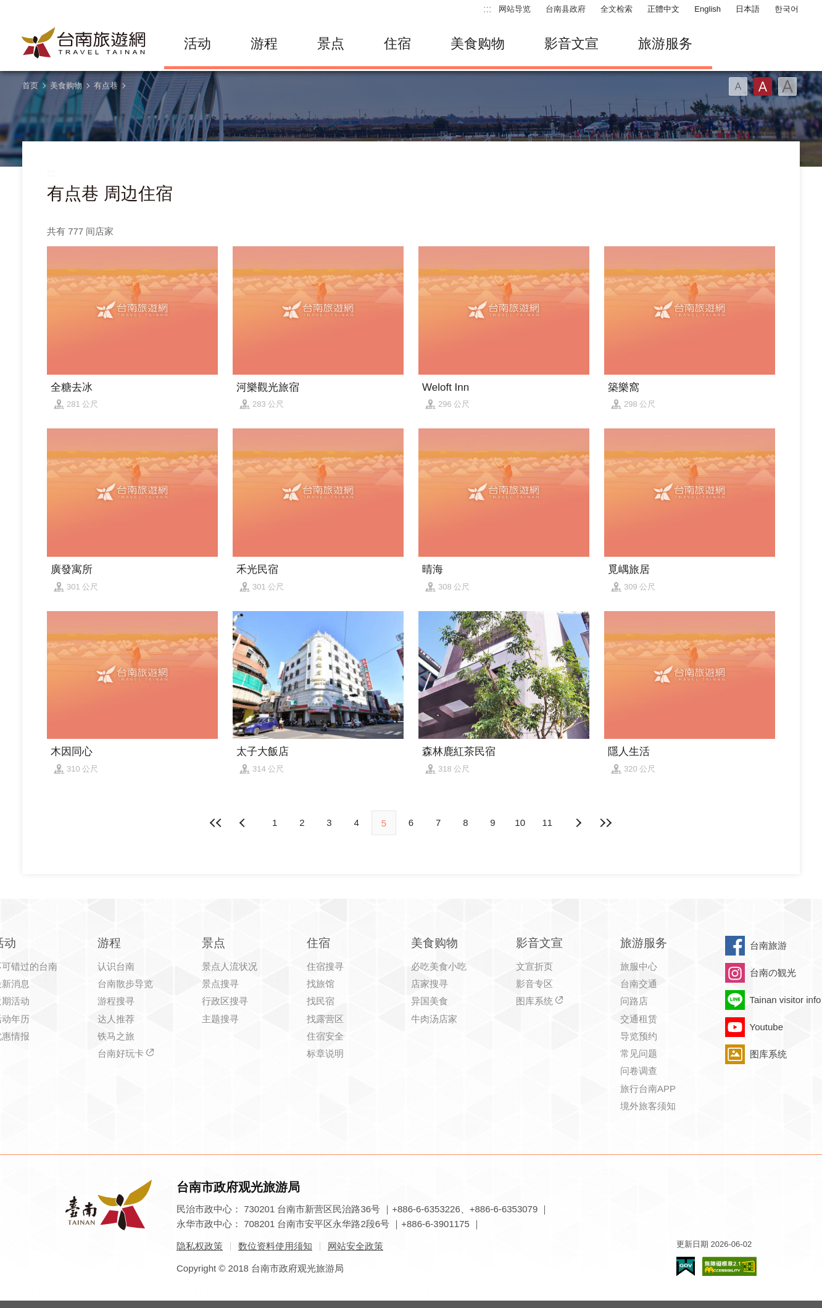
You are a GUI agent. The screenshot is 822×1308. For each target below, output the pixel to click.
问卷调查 (638, 1070)
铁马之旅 (116, 1036)
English (707, 9)
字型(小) (738, 86)
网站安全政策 (355, 1246)
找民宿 (320, 1001)
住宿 (397, 43)
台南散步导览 (125, 983)
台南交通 (638, 983)
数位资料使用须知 (275, 1246)
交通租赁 (638, 1019)
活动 (197, 43)
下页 (243, 822)
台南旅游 (768, 945)
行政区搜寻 (225, 1001)
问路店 (634, 1001)
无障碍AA (729, 1266)
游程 (264, 43)
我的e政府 (685, 1266)
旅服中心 (638, 966)
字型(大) (787, 86)
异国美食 (429, 1001)
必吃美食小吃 (439, 966)
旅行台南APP (648, 1088)
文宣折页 (534, 966)
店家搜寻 (429, 983)
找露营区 (325, 1019)
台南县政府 (566, 9)
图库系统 (534, 1001)
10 (520, 822)
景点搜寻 (220, 983)
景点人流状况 (229, 966)
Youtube (767, 1027)
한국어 (786, 9)
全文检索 (616, 9)
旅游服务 (665, 43)
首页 (30, 85)
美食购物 (477, 43)
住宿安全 (325, 1036)
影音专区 (534, 983)
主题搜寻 (220, 1019)
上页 (578, 822)
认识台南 (116, 966)
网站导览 (515, 9)
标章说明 (325, 1053)
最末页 (605, 822)
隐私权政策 (199, 1246)
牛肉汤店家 (434, 1019)
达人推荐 (116, 1019)
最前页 (216, 822)
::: (487, 9)
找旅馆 (320, 983)
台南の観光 (773, 972)
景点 (330, 43)
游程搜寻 (116, 1001)
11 (547, 822)
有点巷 (106, 85)
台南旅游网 (84, 44)
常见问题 (638, 1053)
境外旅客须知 (648, 1106)
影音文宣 (571, 43)
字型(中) (763, 86)
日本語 (748, 9)
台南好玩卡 (121, 1053)
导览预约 (638, 1036)
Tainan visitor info (785, 999)
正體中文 (663, 9)
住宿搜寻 (325, 966)
